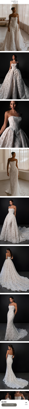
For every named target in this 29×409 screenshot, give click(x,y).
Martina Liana (14, 2)
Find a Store (9, 405)
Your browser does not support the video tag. (14, 399)
